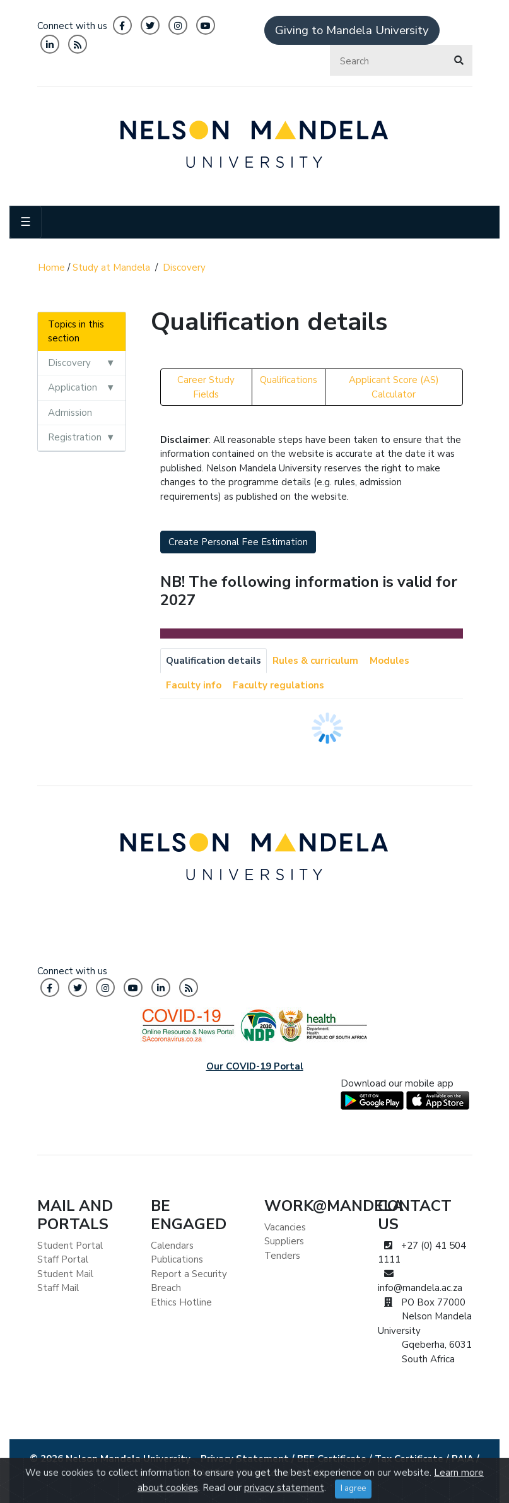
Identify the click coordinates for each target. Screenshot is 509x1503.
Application (72, 387)
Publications (177, 1259)
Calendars (172, 1245)
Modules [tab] (389, 660)
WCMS (309, 1473)
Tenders (282, 1255)
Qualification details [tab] (213, 660)
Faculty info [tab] (193, 685)
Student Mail (65, 1274)
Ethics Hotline (181, 1302)
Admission (70, 412)
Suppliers (284, 1241)
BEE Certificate (331, 1459)
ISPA (195, 1473)
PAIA (463, 1459)
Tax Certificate (409, 1459)
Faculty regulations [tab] (278, 685)
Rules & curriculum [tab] (315, 660)
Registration (75, 437)
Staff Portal (62, 1259)
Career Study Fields (206, 387)
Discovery (184, 267)
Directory (263, 1473)
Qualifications (288, 380)
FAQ (224, 1473)
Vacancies (285, 1227)
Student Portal (70, 1245)
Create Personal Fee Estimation (238, 542)
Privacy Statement (245, 1459)
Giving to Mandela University (352, 30)
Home (51, 267)
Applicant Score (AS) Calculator (394, 387)
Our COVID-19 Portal (254, 1066)
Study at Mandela (111, 267)
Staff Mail (58, 1288)
